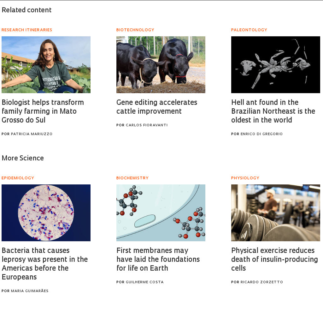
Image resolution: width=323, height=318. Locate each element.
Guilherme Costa (145, 282)
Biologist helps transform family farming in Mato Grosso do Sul (43, 111)
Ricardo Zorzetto (262, 282)
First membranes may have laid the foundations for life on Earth (158, 260)
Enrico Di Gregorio (262, 134)
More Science (23, 158)
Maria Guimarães (30, 291)
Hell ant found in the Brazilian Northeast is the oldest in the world (273, 111)
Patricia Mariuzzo (32, 134)
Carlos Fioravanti (147, 125)
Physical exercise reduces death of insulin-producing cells (274, 260)
